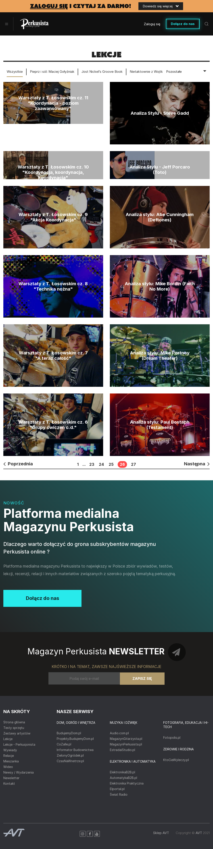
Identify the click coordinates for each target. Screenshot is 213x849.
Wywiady (10, 750)
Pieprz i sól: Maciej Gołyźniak (52, 71)
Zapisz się (142, 678)
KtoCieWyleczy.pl (176, 760)
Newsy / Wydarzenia (18, 772)
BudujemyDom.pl (69, 733)
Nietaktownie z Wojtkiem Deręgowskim (160, 71)
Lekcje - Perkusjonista (19, 744)
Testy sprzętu (13, 728)
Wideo (8, 767)
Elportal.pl (117, 789)
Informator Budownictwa (75, 750)
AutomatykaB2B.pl (123, 778)
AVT (199, 833)
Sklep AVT (161, 832)
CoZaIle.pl (64, 744)
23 (91, 464)
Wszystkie (15, 71)
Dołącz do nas (183, 24)
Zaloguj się (152, 24)
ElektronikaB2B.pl (122, 772)
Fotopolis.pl (171, 737)
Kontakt (9, 783)
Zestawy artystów (16, 733)
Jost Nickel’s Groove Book (102, 71)
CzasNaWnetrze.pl (70, 761)
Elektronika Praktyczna (127, 783)
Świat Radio (118, 794)
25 (111, 464)
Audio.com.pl (119, 733)
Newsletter (11, 778)
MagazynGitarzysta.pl (126, 739)
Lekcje (8, 739)
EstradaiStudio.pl (122, 750)
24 (101, 464)
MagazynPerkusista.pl (126, 744)
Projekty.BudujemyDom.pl (75, 739)
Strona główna (14, 722)
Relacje (8, 755)
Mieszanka (11, 761)
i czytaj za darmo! (80, 6)
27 (133, 464)
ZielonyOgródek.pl (70, 755)
